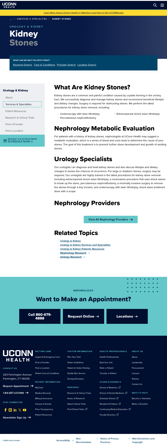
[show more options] (11, 19)
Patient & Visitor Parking (78, 368)
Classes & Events (43, 404)
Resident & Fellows (109, 404)
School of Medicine (108, 387)
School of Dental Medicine (112, 393)
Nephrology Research (73, 253)
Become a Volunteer (141, 398)
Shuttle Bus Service (76, 373)
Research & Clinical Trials (19, 117)
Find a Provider (14, 124)
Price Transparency (44, 409)
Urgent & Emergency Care (47, 357)
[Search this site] (155, 5)
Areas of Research (76, 398)
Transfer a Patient (108, 373)
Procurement (138, 368)
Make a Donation (140, 404)
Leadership (137, 362)
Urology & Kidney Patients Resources (82, 249)
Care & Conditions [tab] (44, 65)
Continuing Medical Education (114, 409)
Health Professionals (109, 357)
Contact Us (137, 384)
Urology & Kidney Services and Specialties (85, 245)
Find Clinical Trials (75, 409)
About (8, 97)
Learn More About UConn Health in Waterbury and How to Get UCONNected (83, 12)
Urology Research (71, 257)
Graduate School (107, 398)
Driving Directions (75, 378)
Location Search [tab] (86, 65)
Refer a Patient (107, 368)
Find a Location (14, 130)
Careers (135, 373)
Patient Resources (15, 111)
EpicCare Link (106, 362)
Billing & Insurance (43, 398)
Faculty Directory (107, 414)
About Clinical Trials (76, 404)
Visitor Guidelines (75, 362)
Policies (135, 378)
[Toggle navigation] (162, 5)
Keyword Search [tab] (22, 65)
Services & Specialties (32, 19)
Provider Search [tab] (66, 65)
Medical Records (43, 393)
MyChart (39, 387)
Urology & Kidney (70, 241)
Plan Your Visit (74, 357)
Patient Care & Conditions (47, 373)
